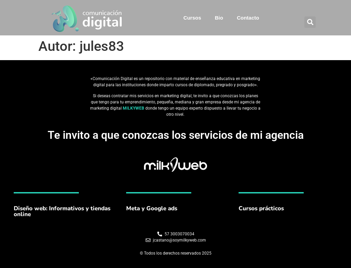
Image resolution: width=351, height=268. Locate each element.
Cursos (192, 18)
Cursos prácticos (261, 208)
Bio (219, 18)
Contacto (248, 18)
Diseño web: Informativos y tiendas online (62, 211)
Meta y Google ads (151, 208)
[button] (310, 22)
